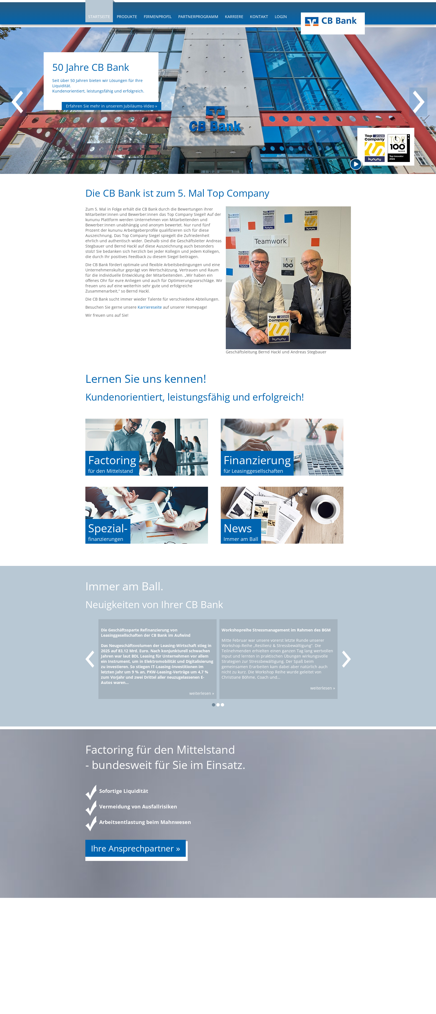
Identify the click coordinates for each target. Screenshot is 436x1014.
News (238, 528)
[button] (213, 704)
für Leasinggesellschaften (253, 471)
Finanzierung (257, 460)
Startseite (99, 16)
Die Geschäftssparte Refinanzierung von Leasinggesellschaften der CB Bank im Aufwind (145, 632)
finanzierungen (105, 539)
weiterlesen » (201, 693)
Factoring (112, 460)
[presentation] (18, 102)
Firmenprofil (158, 16)
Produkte (127, 16)
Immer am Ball (241, 539)
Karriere (234, 16)
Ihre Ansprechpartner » (135, 848)
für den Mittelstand (110, 471)
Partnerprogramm (198, 16)
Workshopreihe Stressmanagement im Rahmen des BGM (276, 630)
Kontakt (259, 16)
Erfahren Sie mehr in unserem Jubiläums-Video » (111, 106)
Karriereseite (150, 307)
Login (281, 16)
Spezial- (108, 528)
